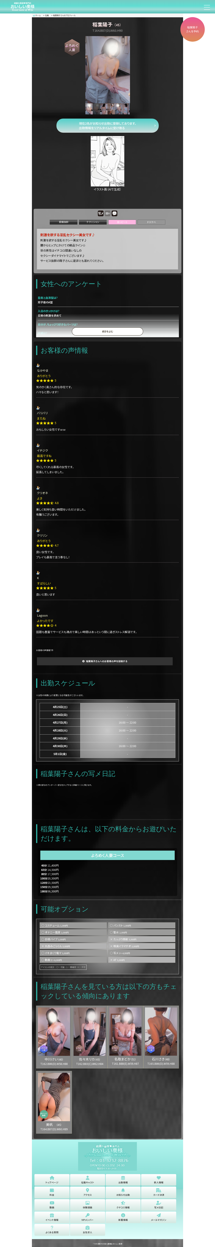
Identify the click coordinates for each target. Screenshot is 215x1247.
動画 (52, 1205)
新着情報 (123, 1217)
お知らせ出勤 (123, 1192)
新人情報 (158, 1180)
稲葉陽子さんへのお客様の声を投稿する (106, 661)
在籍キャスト (87, 1180)
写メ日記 (158, 1205)
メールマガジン (158, 1217)
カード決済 (158, 1192)
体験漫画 (87, 1205)
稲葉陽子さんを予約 (191, 30)
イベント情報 (52, 1217)
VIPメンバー (87, 1217)
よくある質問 (52, 1230)
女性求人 (87, 1230)
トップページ (52, 1180)
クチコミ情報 (123, 1205)
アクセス (87, 1192)
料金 (52, 1192)
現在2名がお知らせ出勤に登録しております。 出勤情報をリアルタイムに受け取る (107, 125)
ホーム (37, 15)
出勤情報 (123, 1180)
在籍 (47, 15)
